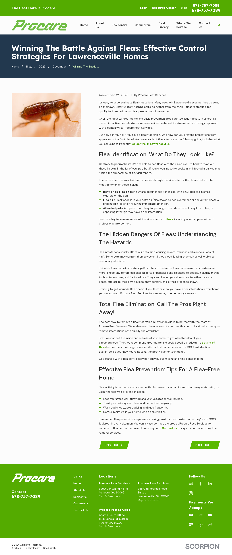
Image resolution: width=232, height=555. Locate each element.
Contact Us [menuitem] (204, 25)
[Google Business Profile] (191, 483)
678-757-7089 (206, 10)
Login (143, 8)
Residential (80, 497)
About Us (79, 490)
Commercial (80, 503)
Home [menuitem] (84, 25)
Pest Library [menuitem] (164, 25)
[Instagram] (191, 493)
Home (77, 483)
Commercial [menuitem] (143, 25)
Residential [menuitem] (119, 25)
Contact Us (80, 510)
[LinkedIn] (210, 483)
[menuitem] (16, 548)
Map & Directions (110, 496)
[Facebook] (200, 483)
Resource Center (164, 8)
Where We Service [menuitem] (183, 25)
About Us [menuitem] (100, 25)
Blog (184, 8)
